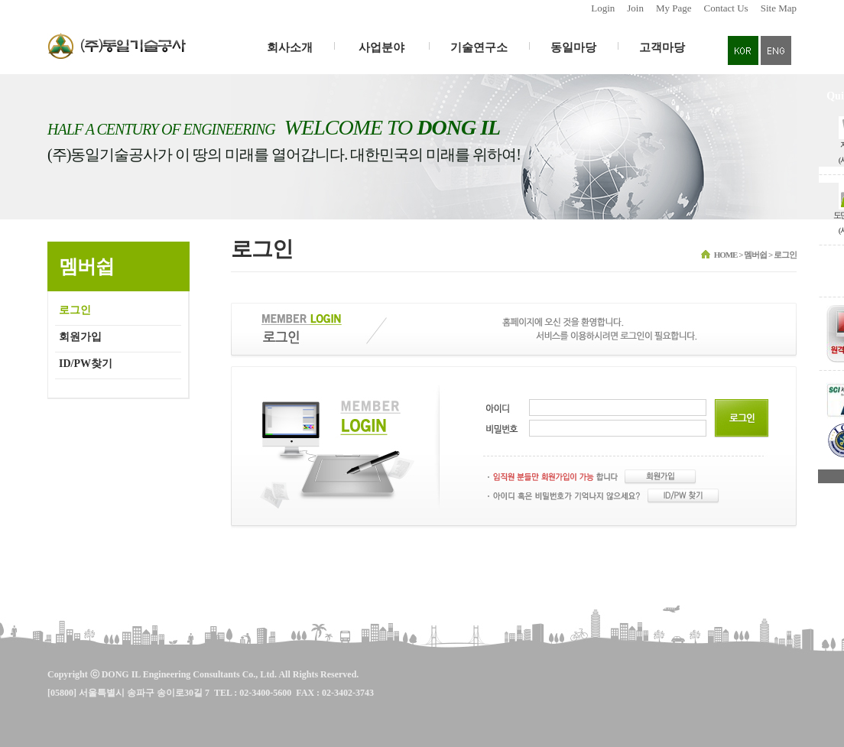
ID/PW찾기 (85, 363)
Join (635, 8)
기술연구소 (479, 47)
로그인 (75, 310)
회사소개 (290, 47)
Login (603, 8)
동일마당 (573, 47)
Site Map (779, 8)
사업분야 (381, 47)
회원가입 (80, 337)
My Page (674, 8)
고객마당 (662, 47)
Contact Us (726, 8)
